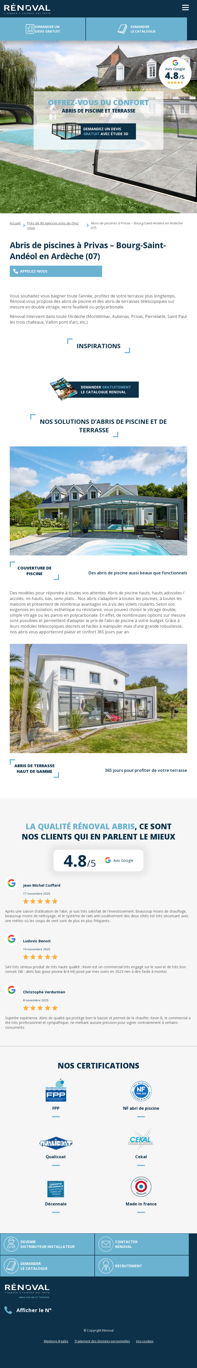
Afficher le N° (34, 1310)
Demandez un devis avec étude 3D (105, 131)
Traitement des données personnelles (102, 1341)
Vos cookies (144, 1341)
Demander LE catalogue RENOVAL (106, 390)
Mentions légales (56, 1341)
